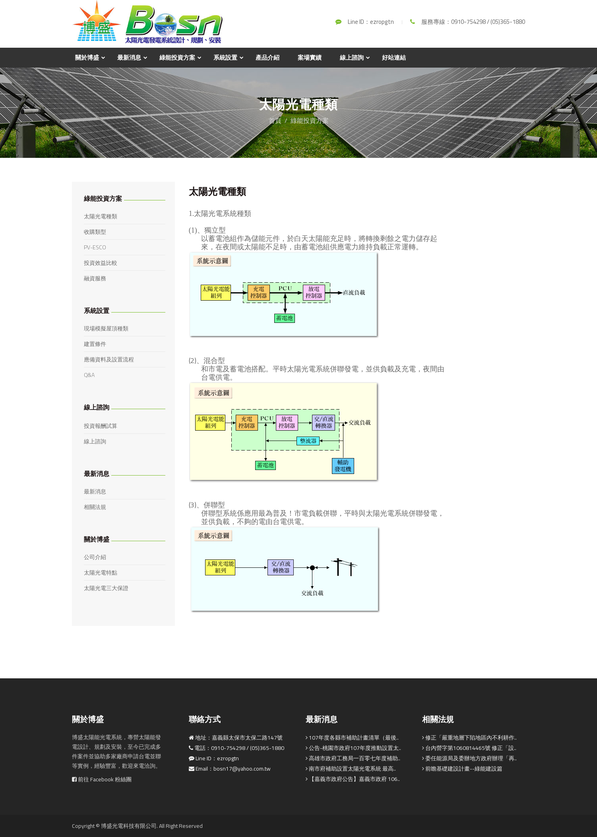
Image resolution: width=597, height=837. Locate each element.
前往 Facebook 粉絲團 (102, 779)
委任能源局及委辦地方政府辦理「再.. (469, 758)
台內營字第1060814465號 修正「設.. (469, 748)
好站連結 (394, 57)
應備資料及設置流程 (109, 359)
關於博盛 (87, 57)
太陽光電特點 (100, 572)
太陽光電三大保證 (106, 588)
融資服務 (95, 278)
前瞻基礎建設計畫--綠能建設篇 (462, 768)
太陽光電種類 (100, 216)
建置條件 (95, 344)
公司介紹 (95, 557)
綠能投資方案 (177, 57)
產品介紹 (267, 57)
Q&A (89, 375)
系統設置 (225, 57)
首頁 (275, 120)
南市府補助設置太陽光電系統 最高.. (351, 768)
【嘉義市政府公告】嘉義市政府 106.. (353, 779)
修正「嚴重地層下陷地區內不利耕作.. (469, 737)
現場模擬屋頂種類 (106, 328)
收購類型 (95, 231)
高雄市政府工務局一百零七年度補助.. (353, 758)
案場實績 (310, 57)
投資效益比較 (100, 262)
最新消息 (129, 57)
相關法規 (95, 507)
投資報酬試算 (100, 425)
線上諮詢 (352, 57)
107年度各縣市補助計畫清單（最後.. (352, 737)
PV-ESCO (95, 247)
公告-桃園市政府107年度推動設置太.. (353, 748)
